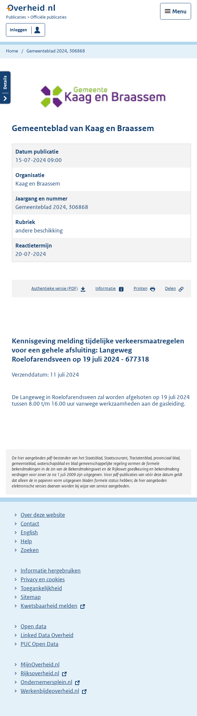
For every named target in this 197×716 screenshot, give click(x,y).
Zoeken (30, 550)
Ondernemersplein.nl (46, 682)
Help (26, 541)
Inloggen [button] (18, 30)
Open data (33, 626)
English (29, 532)
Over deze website (43, 514)
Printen (145, 289)
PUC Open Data (39, 644)
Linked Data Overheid (47, 635)
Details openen (5, 87)
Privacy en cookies (43, 579)
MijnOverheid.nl (40, 664)
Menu (179, 11)
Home (12, 51)
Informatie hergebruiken (51, 570)
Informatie (109, 289)
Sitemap (31, 597)
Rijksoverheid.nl (40, 673)
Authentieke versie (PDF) (58, 289)
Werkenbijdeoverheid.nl (50, 690)
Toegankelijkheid (41, 588)
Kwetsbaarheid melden (49, 605)
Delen (174, 289)
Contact (30, 523)
